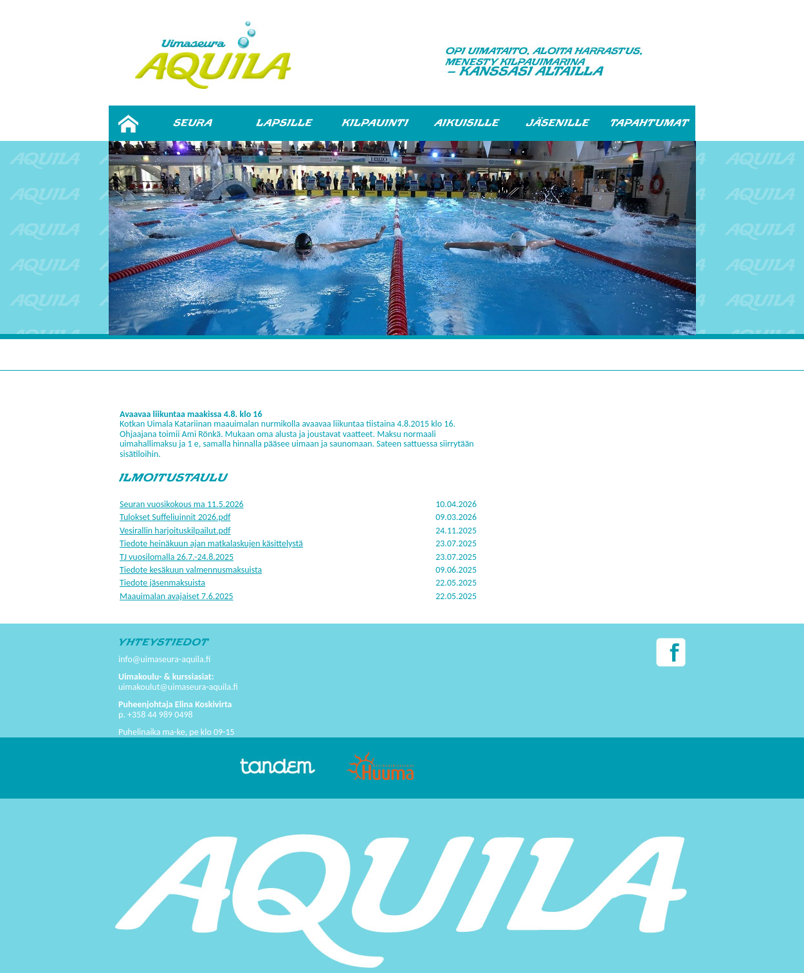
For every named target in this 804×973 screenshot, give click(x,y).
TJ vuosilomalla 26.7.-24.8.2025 (176, 556)
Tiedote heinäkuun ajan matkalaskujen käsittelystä (211, 543)
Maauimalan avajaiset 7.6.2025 (176, 596)
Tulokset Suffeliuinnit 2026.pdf (175, 517)
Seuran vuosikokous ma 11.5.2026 (182, 504)
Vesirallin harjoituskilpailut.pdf (175, 530)
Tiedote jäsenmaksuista (162, 582)
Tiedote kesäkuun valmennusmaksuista (191, 569)
